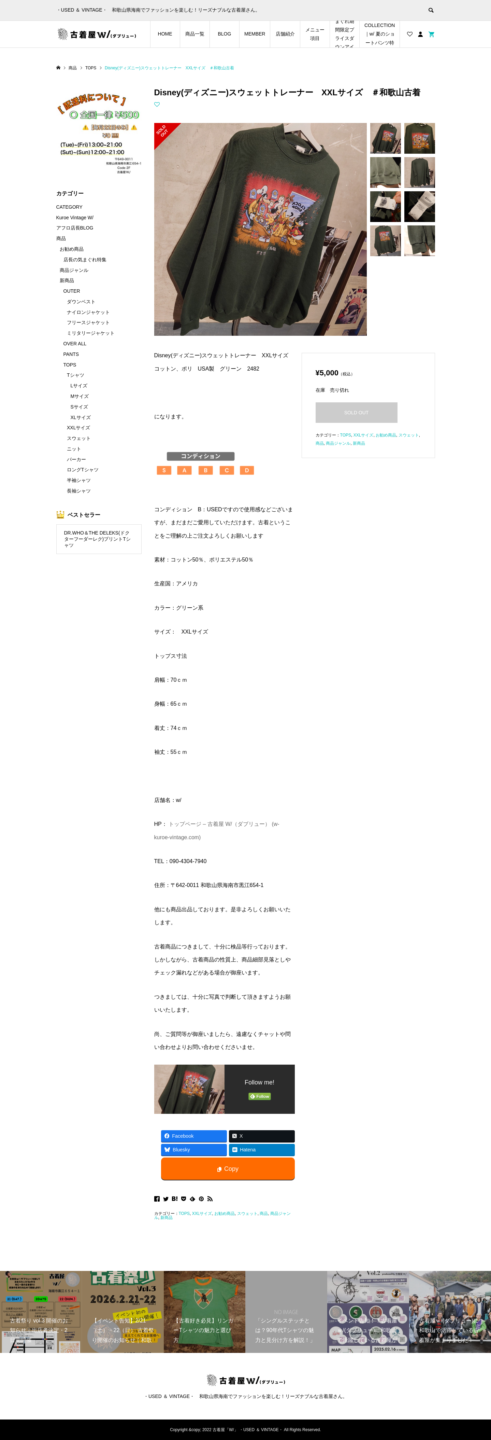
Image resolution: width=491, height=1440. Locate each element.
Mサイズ (80, 396)
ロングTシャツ (83, 469)
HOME (165, 34)
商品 (264, 1213)
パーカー (76, 459)
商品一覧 (194, 34)
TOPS (184, 1213)
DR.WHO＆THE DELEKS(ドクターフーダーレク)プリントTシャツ (97, 539)
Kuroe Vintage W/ (74, 217)
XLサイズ (81, 417)
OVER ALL (75, 343)
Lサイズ (79, 385)
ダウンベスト (81, 301)
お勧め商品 (224, 1213)
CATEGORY (69, 207)
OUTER (71, 291)
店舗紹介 (285, 34)
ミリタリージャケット (91, 333)
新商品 (166, 1217)
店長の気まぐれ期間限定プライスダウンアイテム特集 (344, 34)
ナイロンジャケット (88, 312)
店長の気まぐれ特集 (84, 259)
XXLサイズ (202, 1213)
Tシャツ (75, 375)
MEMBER (254, 34)
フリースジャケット (88, 322)
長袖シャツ (79, 491)
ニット (74, 449)
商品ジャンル (338, 443)
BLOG (224, 34)
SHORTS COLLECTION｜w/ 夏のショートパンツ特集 (379, 34)
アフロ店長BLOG (74, 228)
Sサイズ (79, 407)
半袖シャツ (79, 480)
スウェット (247, 1213)
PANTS (71, 354)
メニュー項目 (314, 34)
